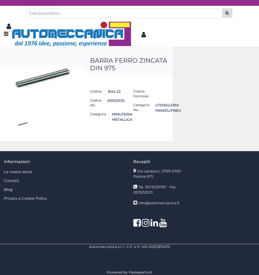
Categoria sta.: (141, 107)
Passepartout (140, 272)
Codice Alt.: (95, 102)
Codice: (96, 91)
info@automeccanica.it (158, 203)
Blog (8, 189)
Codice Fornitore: (141, 93)
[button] (227, 13)
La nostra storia (18, 171)
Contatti (11, 180)
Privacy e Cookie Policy (25, 198)
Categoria (98, 114)
